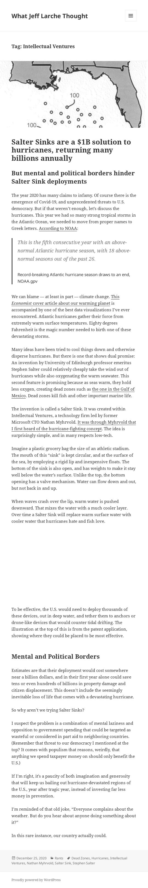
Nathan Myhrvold (40, 863)
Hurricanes (100, 858)
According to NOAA (58, 228)
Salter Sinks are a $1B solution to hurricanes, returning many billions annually (71, 150)
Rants (59, 858)
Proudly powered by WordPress (36, 880)
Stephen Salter (84, 863)
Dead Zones (81, 858)
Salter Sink (63, 863)
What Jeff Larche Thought (50, 16)
